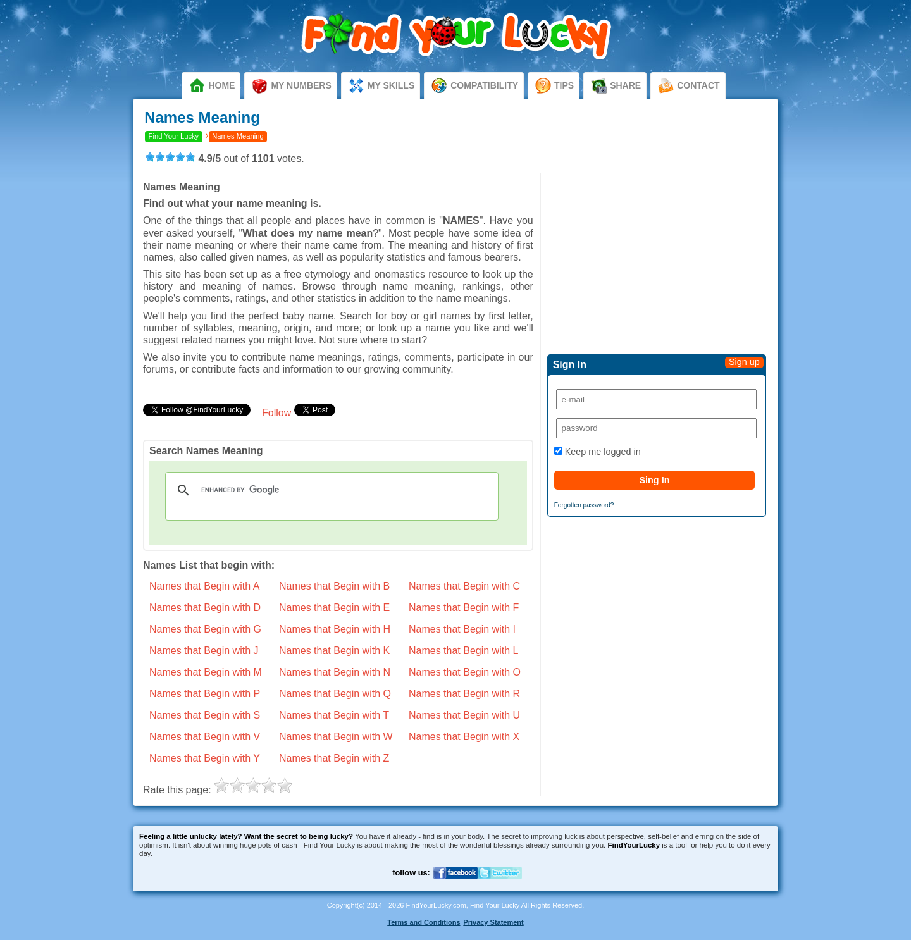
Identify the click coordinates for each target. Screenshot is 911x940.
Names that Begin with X (464, 736)
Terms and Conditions (423, 922)
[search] (330, 490)
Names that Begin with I (462, 629)
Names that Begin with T (334, 715)
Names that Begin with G (205, 629)
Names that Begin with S (204, 715)
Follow (276, 412)
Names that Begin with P (204, 693)
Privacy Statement (493, 922)
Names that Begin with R (464, 693)
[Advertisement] (656, 261)
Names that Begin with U (464, 715)
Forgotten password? (584, 505)
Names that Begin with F (464, 607)
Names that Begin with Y (204, 758)
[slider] (170, 157)
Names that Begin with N (334, 672)
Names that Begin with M (205, 672)
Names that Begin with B (334, 586)
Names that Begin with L (463, 650)
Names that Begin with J (204, 650)
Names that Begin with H (334, 629)
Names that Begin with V (204, 736)
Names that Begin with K (334, 650)
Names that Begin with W (336, 736)
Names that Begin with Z (334, 758)
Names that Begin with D (205, 607)
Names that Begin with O (465, 672)
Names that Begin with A (204, 586)
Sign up (744, 362)
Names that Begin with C (464, 586)
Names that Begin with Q (335, 693)
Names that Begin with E (334, 607)
